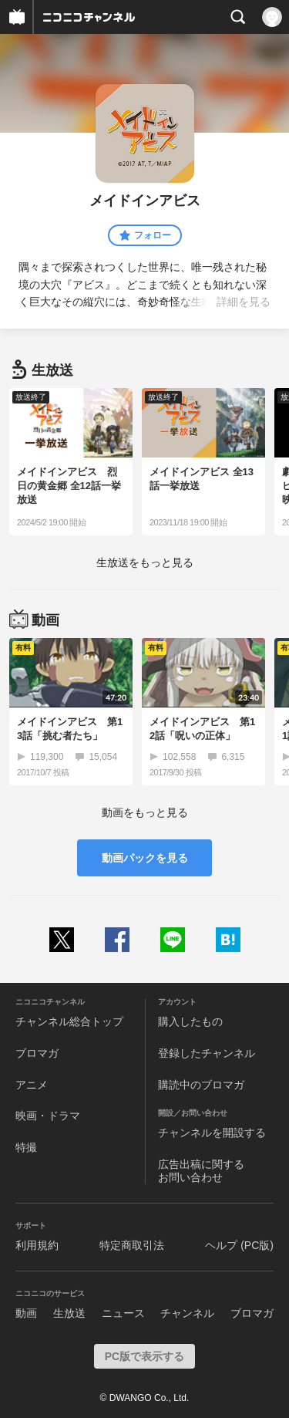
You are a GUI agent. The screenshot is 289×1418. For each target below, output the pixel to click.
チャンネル (187, 1313)
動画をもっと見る (145, 812)
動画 (26, 1313)
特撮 (26, 1147)
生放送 (69, 1313)
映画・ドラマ (47, 1115)
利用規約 (37, 1245)
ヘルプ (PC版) (239, 1245)
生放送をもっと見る (144, 562)
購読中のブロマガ (201, 1085)
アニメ (31, 1085)
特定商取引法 (131, 1245)
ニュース (123, 1313)
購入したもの (190, 1021)
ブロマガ (37, 1053)
